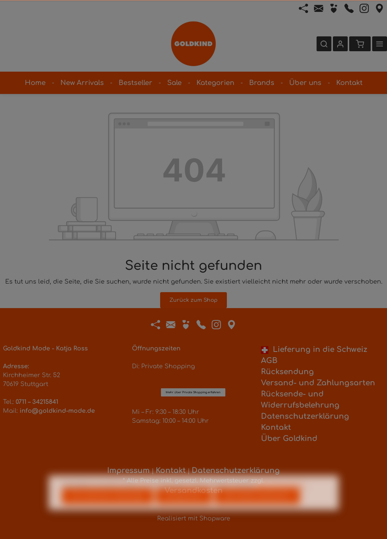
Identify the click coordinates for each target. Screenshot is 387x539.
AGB (269, 360)
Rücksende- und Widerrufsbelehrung (300, 399)
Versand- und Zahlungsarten (318, 383)
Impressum (128, 470)
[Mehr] (379, 43)
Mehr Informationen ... (282, 498)
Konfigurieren (183, 509)
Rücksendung (287, 372)
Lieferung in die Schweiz (314, 349)
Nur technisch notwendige (107, 509)
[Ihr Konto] (340, 43)
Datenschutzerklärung (305, 416)
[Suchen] (324, 43)
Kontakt (276, 427)
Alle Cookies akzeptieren (257, 509)
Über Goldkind (289, 438)
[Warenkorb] (360, 43)
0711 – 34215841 (37, 402)
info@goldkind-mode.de (57, 411)
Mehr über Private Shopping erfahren (193, 351)
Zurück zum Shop (193, 300)
